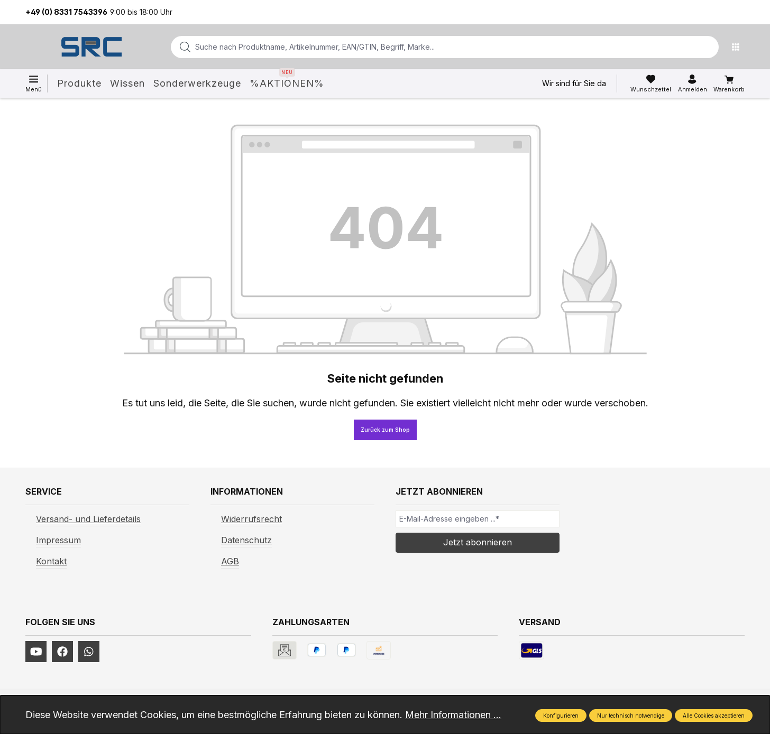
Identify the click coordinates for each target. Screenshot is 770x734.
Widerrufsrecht (251, 519)
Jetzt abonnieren (477, 542)
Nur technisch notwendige (630, 715)
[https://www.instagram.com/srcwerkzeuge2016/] (88, 651)
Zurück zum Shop (385, 429)
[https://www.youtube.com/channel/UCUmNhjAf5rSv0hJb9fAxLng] (36, 651)
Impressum (58, 540)
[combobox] (427, 47)
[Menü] (738, 47)
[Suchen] (707, 47)
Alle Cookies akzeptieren (714, 715)
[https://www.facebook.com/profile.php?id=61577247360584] (62, 651)
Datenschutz (246, 540)
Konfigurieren (561, 715)
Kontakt (51, 561)
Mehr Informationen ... (453, 714)
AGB (230, 561)
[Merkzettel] (650, 83)
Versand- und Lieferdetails (88, 519)
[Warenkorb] (729, 84)
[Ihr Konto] (692, 83)
